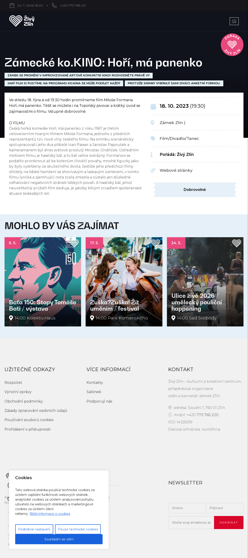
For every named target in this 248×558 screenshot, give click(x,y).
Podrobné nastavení (34, 529)
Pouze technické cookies (78, 529)
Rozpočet (13, 382)
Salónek (94, 392)
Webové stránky (176, 170)
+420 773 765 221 (73, 5)
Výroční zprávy (18, 392)
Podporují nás (99, 401)
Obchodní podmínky (24, 401)
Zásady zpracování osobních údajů (36, 410)
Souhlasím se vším (59, 539)
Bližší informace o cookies (50, 514)
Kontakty (95, 382)
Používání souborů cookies (29, 420)
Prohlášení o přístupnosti (28, 429)
